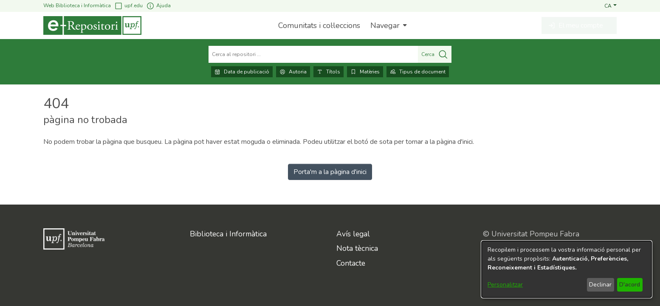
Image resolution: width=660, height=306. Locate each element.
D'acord (629, 285)
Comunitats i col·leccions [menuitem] (319, 25)
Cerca (434, 54)
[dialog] (567, 269)
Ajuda (158, 6)
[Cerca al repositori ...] (313, 54)
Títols (328, 71)
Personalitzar (505, 285)
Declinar (600, 285)
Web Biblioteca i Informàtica (77, 5)
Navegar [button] (385, 25)
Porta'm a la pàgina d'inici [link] (330, 172)
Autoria (293, 71)
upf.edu (128, 6)
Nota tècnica (357, 248)
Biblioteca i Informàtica (228, 234)
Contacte (350, 263)
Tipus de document (418, 71)
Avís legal (353, 234)
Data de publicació (241, 71)
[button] (610, 5)
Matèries (365, 71)
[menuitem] (387, 25)
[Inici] (92, 25)
